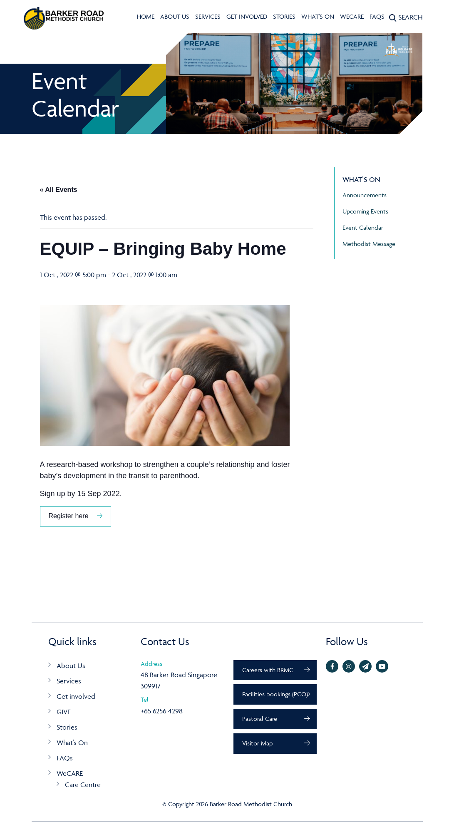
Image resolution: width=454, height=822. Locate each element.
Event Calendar (362, 227)
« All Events (58, 189)
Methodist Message (368, 244)
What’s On (72, 742)
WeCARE (352, 16)
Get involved (246, 16)
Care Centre (83, 784)
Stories (284, 16)
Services (208, 16)
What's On (317, 16)
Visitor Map (257, 743)
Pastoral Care (259, 719)
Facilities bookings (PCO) (275, 694)
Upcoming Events (365, 211)
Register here (69, 515)
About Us (174, 16)
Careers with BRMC (267, 670)
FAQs (377, 16)
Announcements (364, 195)
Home (145, 16)
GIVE (64, 712)
